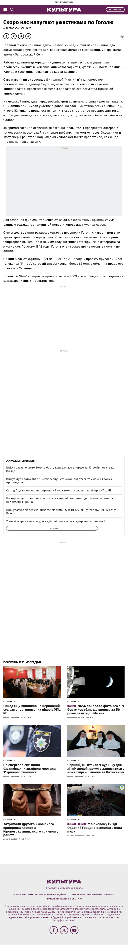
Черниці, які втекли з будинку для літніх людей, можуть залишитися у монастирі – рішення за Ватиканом (95, 768)
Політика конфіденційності (51, 894)
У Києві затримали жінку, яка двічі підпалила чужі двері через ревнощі (55, 521)
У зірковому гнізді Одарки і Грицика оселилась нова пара (94, 827)
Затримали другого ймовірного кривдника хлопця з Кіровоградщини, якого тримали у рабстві (30, 829)
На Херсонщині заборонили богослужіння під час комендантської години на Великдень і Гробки (59, 500)
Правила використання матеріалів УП (93, 894)
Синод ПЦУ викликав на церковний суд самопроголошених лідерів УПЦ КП (58, 490)
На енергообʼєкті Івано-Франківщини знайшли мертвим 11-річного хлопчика (29, 768)
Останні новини (20, 461)
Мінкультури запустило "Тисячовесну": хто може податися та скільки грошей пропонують (59, 480)
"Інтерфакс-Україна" (78, 914)
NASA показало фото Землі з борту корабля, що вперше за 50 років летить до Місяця (60, 469)
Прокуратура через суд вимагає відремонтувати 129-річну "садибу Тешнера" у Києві (61, 511)
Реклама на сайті (23, 894)
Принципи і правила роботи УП (64, 898)
